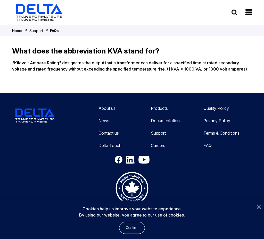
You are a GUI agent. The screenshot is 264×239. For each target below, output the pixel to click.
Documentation (165, 120)
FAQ (207, 145)
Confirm (132, 228)
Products (159, 108)
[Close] (259, 207)
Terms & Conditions (221, 133)
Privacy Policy (216, 120)
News (103, 120)
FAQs (54, 30)
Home (17, 30)
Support (36, 30)
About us (107, 108)
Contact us (108, 133)
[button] (248, 12)
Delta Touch (109, 145)
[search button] (234, 12)
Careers (158, 145)
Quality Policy (216, 108)
